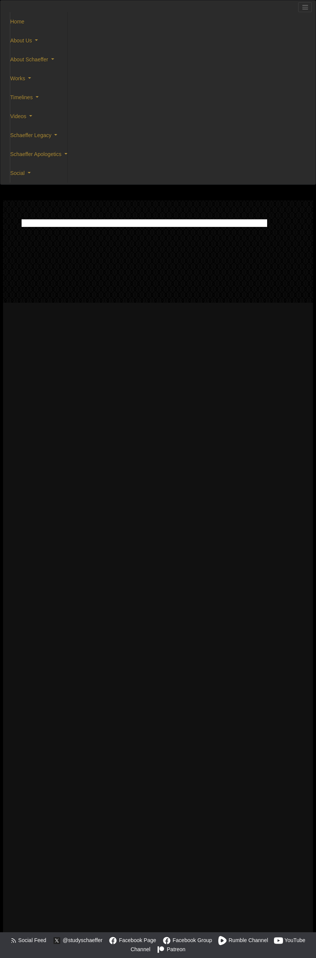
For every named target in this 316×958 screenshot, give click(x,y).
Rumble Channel (243, 940)
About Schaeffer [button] (30, 59)
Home (17, 22)
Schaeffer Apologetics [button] (36, 154)
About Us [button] (21, 41)
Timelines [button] (22, 97)
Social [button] (18, 173)
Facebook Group (187, 940)
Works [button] (18, 78)
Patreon (170, 949)
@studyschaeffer (77, 940)
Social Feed (28, 940)
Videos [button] (19, 116)
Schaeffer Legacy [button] (31, 135)
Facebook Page (132, 940)
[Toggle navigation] (305, 7)
